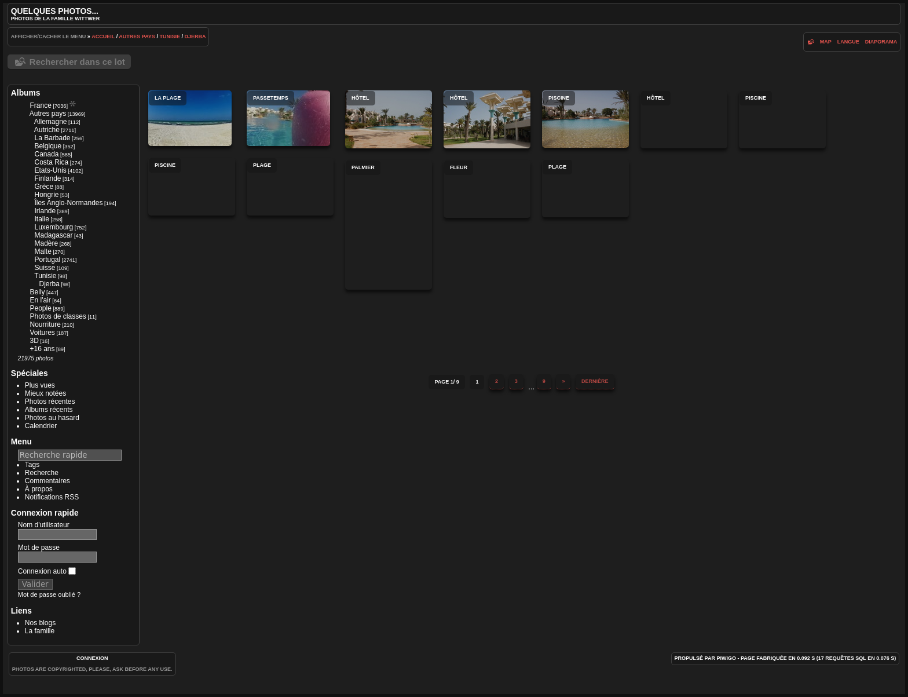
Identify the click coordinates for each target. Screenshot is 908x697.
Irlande (45, 211)
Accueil (103, 36)
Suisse (44, 268)
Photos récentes (50, 401)
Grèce (43, 187)
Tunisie (169, 36)
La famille (39, 631)
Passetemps (288, 118)
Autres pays (137, 36)
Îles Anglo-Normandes (68, 203)
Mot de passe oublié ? (49, 594)
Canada (46, 154)
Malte (42, 251)
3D (34, 341)
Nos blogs (40, 623)
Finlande (47, 178)
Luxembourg (53, 227)
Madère (46, 243)
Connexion (92, 658)
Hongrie (46, 195)
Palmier (388, 225)
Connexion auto (47, 571)
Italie (41, 219)
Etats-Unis (50, 170)
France (40, 105)
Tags (32, 465)
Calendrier (41, 426)
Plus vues (40, 385)
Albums (26, 92)
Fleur (487, 189)
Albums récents (49, 410)
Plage (290, 187)
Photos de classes (58, 316)
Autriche (47, 130)
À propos (39, 489)
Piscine (585, 119)
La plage (190, 118)
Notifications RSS (52, 497)
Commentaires (47, 481)
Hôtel (388, 119)
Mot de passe (39, 547)
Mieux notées (45, 393)
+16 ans (42, 349)
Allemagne (50, 122)
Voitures (42, 333)
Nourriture (45, 324)
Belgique (47, 146)
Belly (37, 292)
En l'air (40, 300)
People (40, 308)
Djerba (195, 36)
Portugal (47, 260)
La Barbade (52, 138)
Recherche (41, 473)
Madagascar (53, 235)
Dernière (595, 381)
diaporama (881, 42)
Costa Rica (51, 162)
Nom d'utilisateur (43, 525)
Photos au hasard (52, 418)
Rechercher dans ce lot (77, 62)
